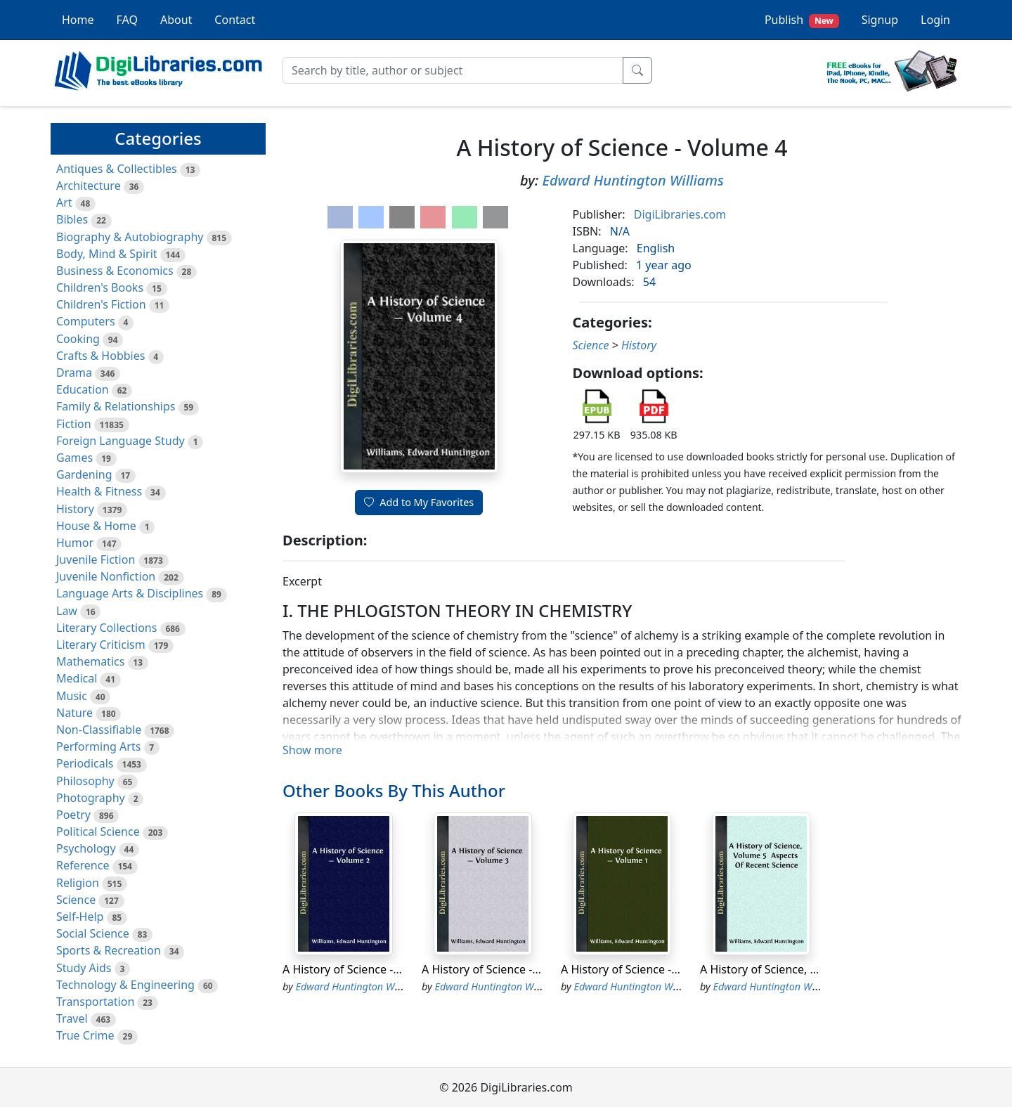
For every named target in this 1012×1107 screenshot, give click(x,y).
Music (71, 696)
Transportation (95, 1001)
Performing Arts (98, 746)
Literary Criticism (100, 644)
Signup (880, 19)
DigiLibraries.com (680, 214)
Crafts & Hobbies (100, 355)
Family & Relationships (115, 406)
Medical (76, 678)
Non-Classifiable (98, 729)
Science (76, 899)
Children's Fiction (101, 304)
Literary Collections (106, 627)
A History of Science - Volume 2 (364, 969)
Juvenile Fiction (95, 559)
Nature (74, 712)
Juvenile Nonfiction (105, 576)
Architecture (88, 185)
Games (74, 457)
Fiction (73, 424)
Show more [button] (312, 750)
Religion (77, 883)
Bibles (72, 219)
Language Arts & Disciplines (129, 593)
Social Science (92, 933)
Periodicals (85, 763)
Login (935, 19)
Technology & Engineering (125, 984)
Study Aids (83, 968)
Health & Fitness (99, 491)
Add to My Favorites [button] (419, 502)
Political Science (98, 831)
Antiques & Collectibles (116, 168)
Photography (90, 797)
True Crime (85, 1035)
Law (66, 611)
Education (82, 389)
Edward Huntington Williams (633, 180)
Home (78, 19)
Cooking (78, 339)
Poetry (73, 814)
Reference (82, 865)
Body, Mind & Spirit (106, 253)
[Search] (453, 70)
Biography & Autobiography (129, 237)
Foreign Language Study (120, 440)
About (176, 19)
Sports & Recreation (108, 950)
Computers (85, 321)
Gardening (84, 474)
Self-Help (79, 916)
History (75, 509)
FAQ (127, 19)
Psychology (86, 848)
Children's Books (99, 287)
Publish (802, 20)
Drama (74, 372)
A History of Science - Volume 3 (503, 969)
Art (64, 202)
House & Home (96, 525)
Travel (72, 1018)
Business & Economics (115, 270)
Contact (234, 19)
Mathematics (90, 661)
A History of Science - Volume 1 (642, 969)
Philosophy (85, 781)
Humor (74, 542)
